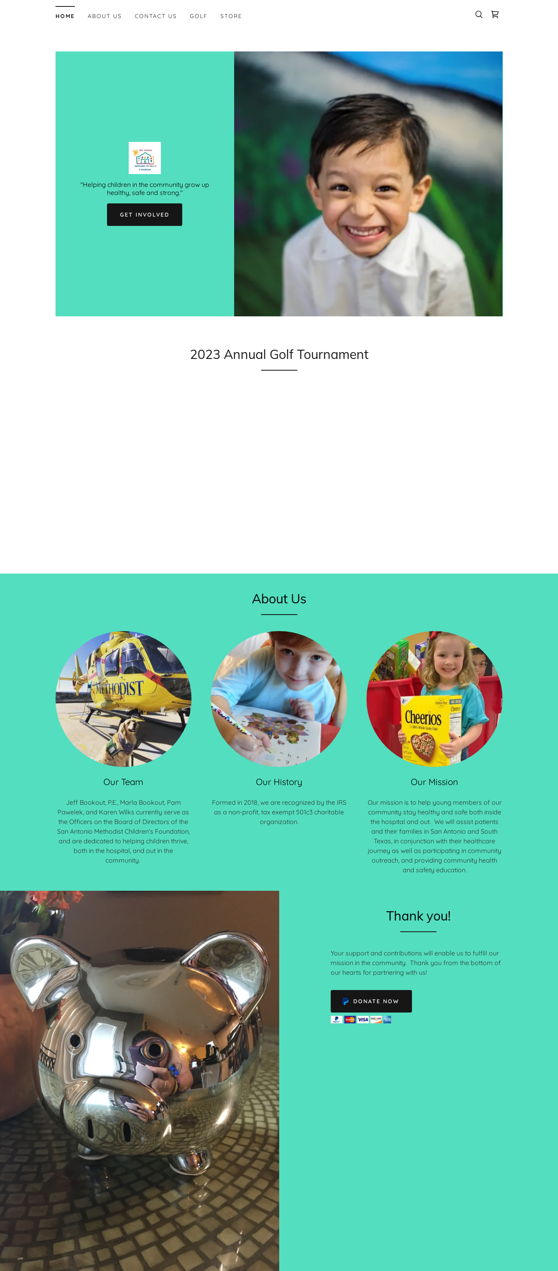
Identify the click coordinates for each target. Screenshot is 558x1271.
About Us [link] (105, 16)
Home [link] (65, 16)
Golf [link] (199, 16)
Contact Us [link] (156, 16)
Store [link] (231, 16)
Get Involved (144, 214)
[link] (495, 14)
